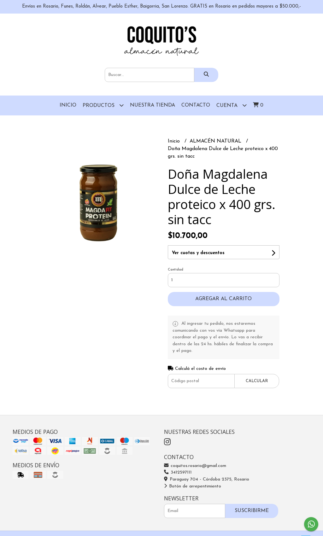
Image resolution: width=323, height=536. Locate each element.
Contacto (195, 105)
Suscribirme (252, 510)
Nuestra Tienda (152, 105)
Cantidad (175, 269)
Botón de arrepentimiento (192, 486)
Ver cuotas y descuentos (198, 253)
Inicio (68, 105)
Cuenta (231, 105)
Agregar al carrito (223, 298)
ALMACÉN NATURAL (216, 141)
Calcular (257, 381)
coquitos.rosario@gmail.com (195, 465)
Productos (103, 105)
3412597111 (178, 472)
